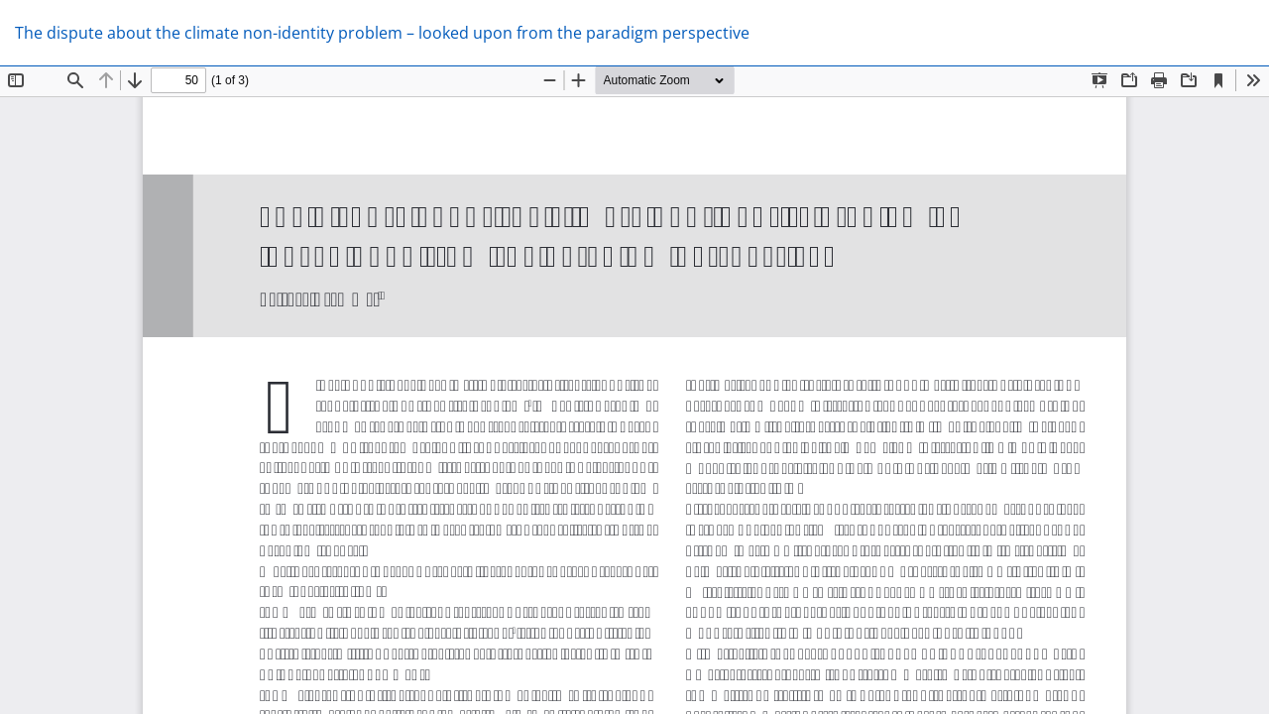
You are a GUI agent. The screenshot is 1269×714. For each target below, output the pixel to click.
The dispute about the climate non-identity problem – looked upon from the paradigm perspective (382, 33)
